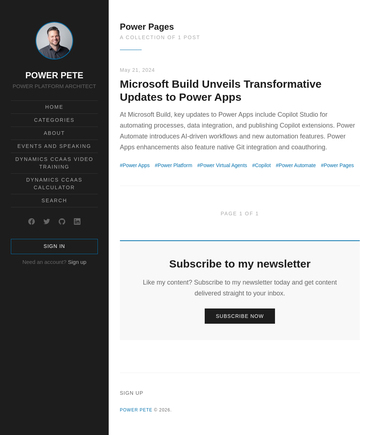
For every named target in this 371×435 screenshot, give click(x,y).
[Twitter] (46, 221)
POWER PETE (54, 75)
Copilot (263, 165)
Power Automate (297, 165)
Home (54, 107)
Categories (54, 120)
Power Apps (136, 165)
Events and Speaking (54, 146)
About (54, 133)
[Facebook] (31, 221)
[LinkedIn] (77, 221)
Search (54, 200)
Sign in (54, 246)
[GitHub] (62, 221)
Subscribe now (240, 316)
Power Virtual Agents (223, 165)
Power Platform (175, 165)
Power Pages (339, 165)
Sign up (77, 262)
